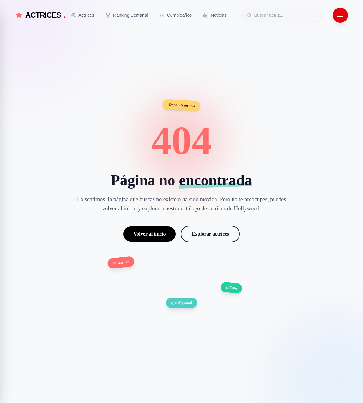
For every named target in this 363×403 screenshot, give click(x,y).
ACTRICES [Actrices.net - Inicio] (40, 15)
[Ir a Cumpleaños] (175, 15)
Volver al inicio (149, 234)
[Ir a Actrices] (82, 15)
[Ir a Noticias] (215, 15)
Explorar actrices (210, 234)
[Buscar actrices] (285, 15)
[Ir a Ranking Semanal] (126, 15)
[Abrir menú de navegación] (340, 15)
